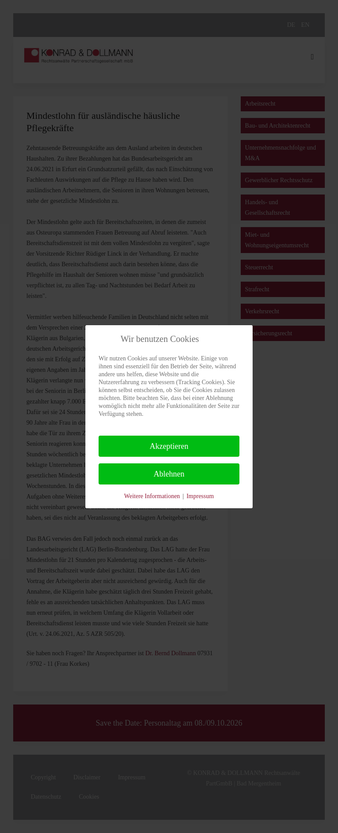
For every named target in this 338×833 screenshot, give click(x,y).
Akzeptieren (169, 446)
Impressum (200, 496)
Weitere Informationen (152, 496)
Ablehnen (169, 474)
